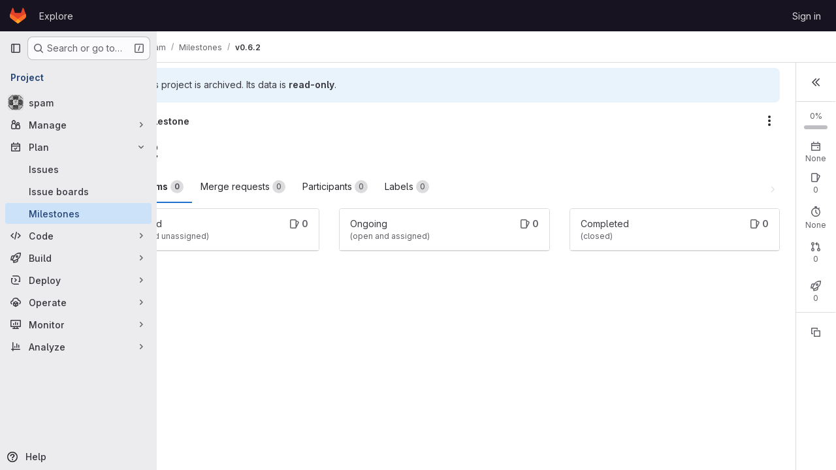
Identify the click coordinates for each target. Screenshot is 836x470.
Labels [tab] (470, 186)
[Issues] (78, 169)
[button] (816, 81)
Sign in (806, 16)
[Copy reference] (816, 379)
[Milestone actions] (620, 120)
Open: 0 (678, 214)
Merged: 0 (781, 301)
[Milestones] (78, 213)
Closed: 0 (727, 214)
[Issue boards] (78, 191)
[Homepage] (18, 15)
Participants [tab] (398, 186)
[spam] (78, 102)
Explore (56, 16)
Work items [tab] (214, 186)
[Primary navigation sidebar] (15, 48)
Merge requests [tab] (306, 186)
